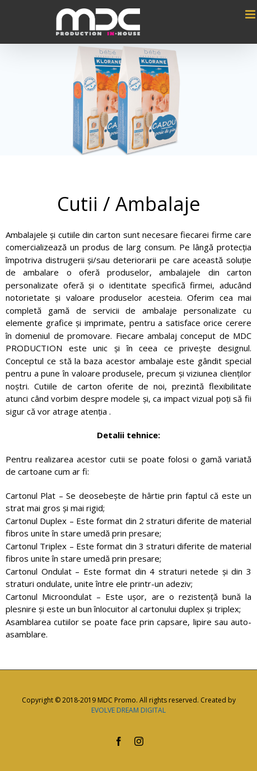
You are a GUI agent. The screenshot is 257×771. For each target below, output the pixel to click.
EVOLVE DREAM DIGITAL (128, 710)
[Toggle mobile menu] (251, 14)
